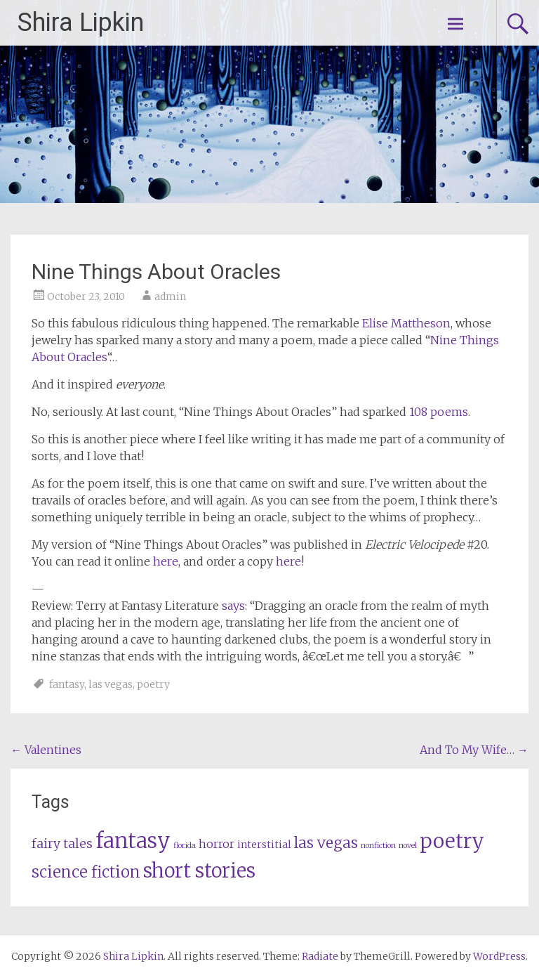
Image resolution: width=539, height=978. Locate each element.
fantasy (66, 684)
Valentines (46, 750)
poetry (153, 684)
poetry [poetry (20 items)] (452, 841)
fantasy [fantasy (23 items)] (133, 841)
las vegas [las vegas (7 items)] (326, 842)
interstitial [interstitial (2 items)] (264, 844)
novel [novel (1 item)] (408, 845)
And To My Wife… (474, 750)
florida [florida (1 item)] (184, 845)
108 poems (438, 412)
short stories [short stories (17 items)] (199, 870)
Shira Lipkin (81, 22)
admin (170, 296)
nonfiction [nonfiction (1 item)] (378, 845)
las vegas (110, 684)
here (165, 561)
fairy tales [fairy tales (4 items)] (62, 844)
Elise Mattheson (406, 323)
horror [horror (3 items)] (216, 844)
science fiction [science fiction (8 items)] (86, 872)
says (233, 606)
